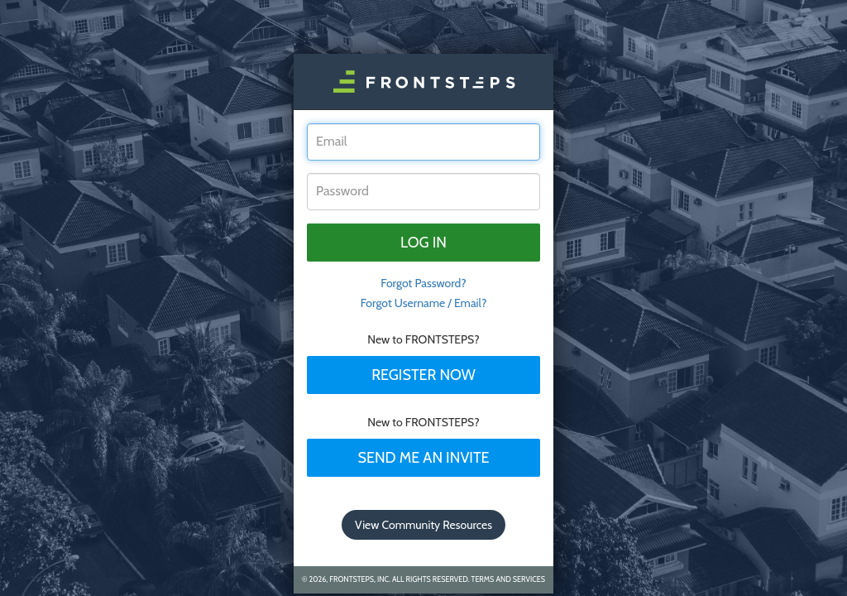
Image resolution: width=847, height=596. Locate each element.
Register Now (423, 375)
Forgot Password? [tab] (423, 283)
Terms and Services (508, 579)
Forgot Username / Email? (424, 303)
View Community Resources (423, 524)
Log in (423, 242)
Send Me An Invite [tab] (423, 458)
